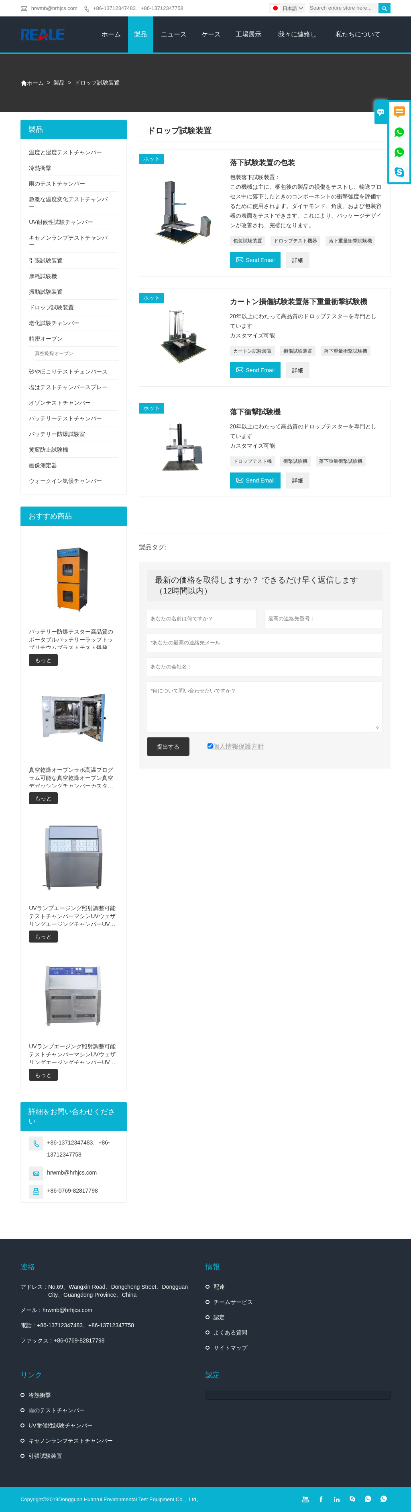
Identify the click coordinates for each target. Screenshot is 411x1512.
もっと (43, 660)
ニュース (174, 34)
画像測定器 (43, 465)
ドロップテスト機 (252, 461)
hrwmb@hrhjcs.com (54, 8)
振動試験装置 (46, 292)
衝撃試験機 (295, 461)
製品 (140, 34)
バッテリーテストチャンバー (65, 418)
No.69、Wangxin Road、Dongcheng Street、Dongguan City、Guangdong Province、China (118, 1291)
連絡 (27, 1267)
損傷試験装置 (297, 351)
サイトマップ (230, 1347)
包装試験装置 (247, 241)
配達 (219, 1287)
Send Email (255, 259)
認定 (219, 1317)
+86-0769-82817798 (72, 1190)
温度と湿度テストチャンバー (65, 152)
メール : (30, 1310)
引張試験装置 (46, 260)
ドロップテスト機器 (295, 241)
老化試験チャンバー (54, 323)
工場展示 (248, 34)
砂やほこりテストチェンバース (68, 371)
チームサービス (233, 1302)
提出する (168, 746)
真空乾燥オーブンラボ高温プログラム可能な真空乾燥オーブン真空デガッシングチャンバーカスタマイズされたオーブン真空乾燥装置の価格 (71, 778)
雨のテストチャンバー (57, 183)
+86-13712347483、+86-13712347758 (138, 8)
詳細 (297, 260)
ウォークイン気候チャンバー (65, 481)
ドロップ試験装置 (51, 307)
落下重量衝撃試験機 (350, 241)
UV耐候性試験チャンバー (61, 222)
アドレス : (33, 1287)
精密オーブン (46, 338)
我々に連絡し (297, 34)
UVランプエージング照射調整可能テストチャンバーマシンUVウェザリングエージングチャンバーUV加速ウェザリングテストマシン (72, 1054)
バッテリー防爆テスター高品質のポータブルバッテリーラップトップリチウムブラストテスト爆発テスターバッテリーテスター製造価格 (71, 640)
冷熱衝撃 (40, 168)
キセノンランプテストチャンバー (70, 1440)
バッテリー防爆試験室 (57, 434)
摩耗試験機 (43, 276)
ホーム (111, 34)
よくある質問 (230, 1332)
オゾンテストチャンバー (60, 403)
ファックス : (36, 1340)
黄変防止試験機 (48, 449)
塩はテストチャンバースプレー (68, 387)
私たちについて (358, 34)
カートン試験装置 (252, 351)
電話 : (27, 1325)
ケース (211, 34)
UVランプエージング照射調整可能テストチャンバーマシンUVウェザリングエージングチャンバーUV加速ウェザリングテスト (72, 916)
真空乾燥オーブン (54, 353)
